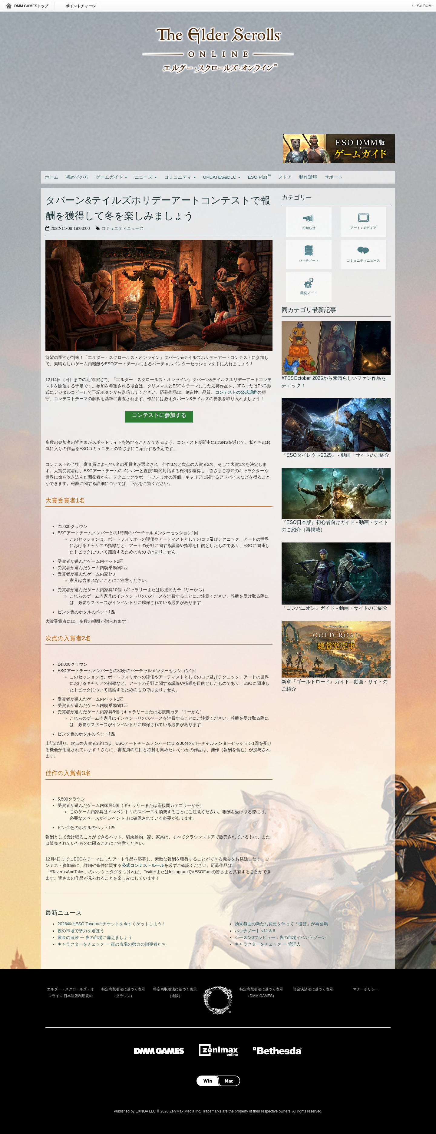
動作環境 (308, 177)
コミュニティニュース (122, 228)
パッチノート (309, 252)
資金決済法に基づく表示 (313, 989)
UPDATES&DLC (222, 177)
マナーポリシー (365, 989)
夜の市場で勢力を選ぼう (81, 930)
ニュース (145, 177)
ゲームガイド (111, 177)
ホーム (51, 177)
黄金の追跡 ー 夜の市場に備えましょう (95, 937)
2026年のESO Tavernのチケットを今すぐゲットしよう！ (112, 923)
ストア (285, 177)
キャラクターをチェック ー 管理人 (268, 944)
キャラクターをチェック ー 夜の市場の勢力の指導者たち (112, 944)
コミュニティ (180, 177)
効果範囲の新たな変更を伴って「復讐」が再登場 (281, 923)
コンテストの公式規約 (236, 392)
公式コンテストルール (143, 865)
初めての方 (423, 5)
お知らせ (308, 220)
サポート (334, 177)
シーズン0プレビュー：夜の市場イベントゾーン (280, 937)
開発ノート (308, 285)
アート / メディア (363, 220)
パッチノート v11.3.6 (255, 930)
